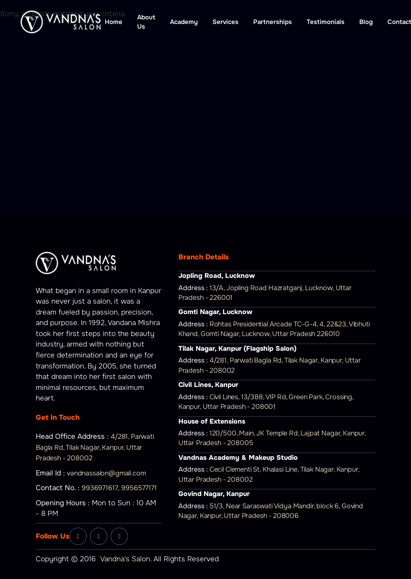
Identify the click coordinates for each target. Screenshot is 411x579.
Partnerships (272, 22)
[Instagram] (98, 536)
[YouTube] (119, 536)
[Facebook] (78, 536)
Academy (184, 22)
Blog (366, 22)
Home (113, 22)
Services (225, 22)
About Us (146, 22)
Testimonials (326, 22)
